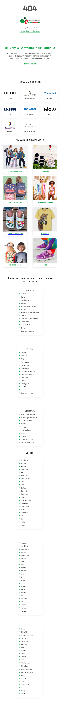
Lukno (23, 580)
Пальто (23, 316)
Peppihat (24, 644)
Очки (23, 433)
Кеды (23, 359)
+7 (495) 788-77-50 (30, 28)
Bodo (23, 485)
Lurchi (23, 583)
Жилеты (24, 297)
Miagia (23, 592)
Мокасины (25, 365)
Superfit (24, 675)
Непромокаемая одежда (30, 312)
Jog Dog (23, 552)
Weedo (23, 694)
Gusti (23, 519)
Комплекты (25, 303)
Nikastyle (24, 605)
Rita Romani (25, 663)
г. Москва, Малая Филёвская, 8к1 (30, 32)
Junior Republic (26, 555)
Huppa (23, 525)
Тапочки (24, 387)
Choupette (24, 491)
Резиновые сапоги (28, 371)
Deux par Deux (26, 500)
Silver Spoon (25, 666)
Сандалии (24, 377)
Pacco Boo (24, 641)
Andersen (24, 466)
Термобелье (25, 325)
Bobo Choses (25, 479)
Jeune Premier (26, 549)
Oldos (23, 629)
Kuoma (23, 571)
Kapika (23, 558)
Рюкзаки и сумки (27, 439)
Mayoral (24, 586)
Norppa (23, 611)
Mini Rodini (25, 599)
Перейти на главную (30, 64)
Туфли (23, 390)
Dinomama (25, 506)
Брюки (23, 294)
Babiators (24, 469)
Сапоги (23, 380)
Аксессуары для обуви (29, 418)
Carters (23, 488)
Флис (23, 328)
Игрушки (24, 427)
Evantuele (24, 513)
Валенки (24, 356)
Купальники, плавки (28, 306)
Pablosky (24, 638)
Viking (23, 691)
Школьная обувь (27, 393)
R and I (23, 657)
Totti (22, 688)
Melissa (23, 589)
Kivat (22, 565)
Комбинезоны (26, 300)
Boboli (23, 482)
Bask (22, 472)
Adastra (23, 463)
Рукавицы (24, 436)
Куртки (23, 309)
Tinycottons (25, 685)
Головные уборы (27, 421)
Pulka (23, 654)
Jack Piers (24, 546)
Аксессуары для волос (29, 415)
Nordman (24, 608)
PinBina (23, 647)
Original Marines (27, 635)
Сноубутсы (25, 384)
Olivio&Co (24, 632)
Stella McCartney (27, 672)
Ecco (22, 510)
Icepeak (23, 543)
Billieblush (25, 476)
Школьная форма (27, 331)
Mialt (23, 595)
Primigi (23, 650)
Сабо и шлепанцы (27, 374)
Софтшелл (25, 322)
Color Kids (24, 494)
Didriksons (24, 503)
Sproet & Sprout (26, 669)
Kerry (23, 561)
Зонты (23, 424)
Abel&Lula (24, 460)
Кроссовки (25, 362)
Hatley (23, 522)
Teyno (23, 681)
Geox (22, 516)
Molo (22, 602)
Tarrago (23, 678)
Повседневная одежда (29, 319)
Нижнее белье (26, 430)
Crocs (23, 497)
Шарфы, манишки (27, 442)
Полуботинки (26, 368)
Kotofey (23, 568)
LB (22, 577)
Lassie (23, 574)
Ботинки (24, 353)
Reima (23, 660)
